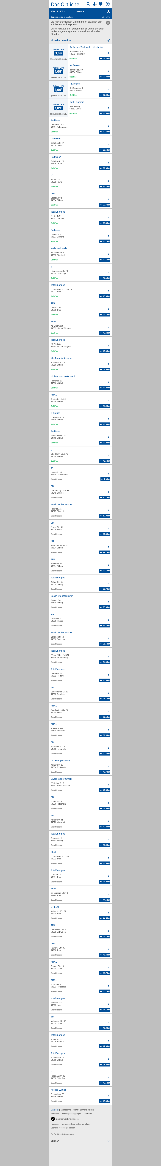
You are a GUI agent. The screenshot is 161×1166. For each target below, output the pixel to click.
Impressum (55, 1114)
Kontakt (76, 1110)
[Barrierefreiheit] (108, 4)
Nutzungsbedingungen (71, 1114)
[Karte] (107, 11)
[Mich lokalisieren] (80, 40)
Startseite (55, 1110)
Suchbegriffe (66, 1110)
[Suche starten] (88, 4)
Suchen (55, 1141)
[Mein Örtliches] (95, 4)
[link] (108, 23)
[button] (65, 1119)
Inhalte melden (87, 1110)
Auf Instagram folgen (81, 1124)
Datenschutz (88, 1114)
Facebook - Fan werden (61, 1124)
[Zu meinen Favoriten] (101, 4)
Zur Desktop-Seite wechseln (62, 1134)
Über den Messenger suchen (63, 1128)
